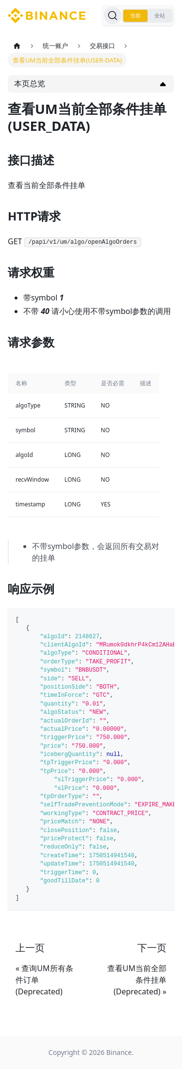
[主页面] (17, 46)
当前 (135, 15)
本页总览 (29, 83)
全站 (159, 15)
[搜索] (112, 15)
